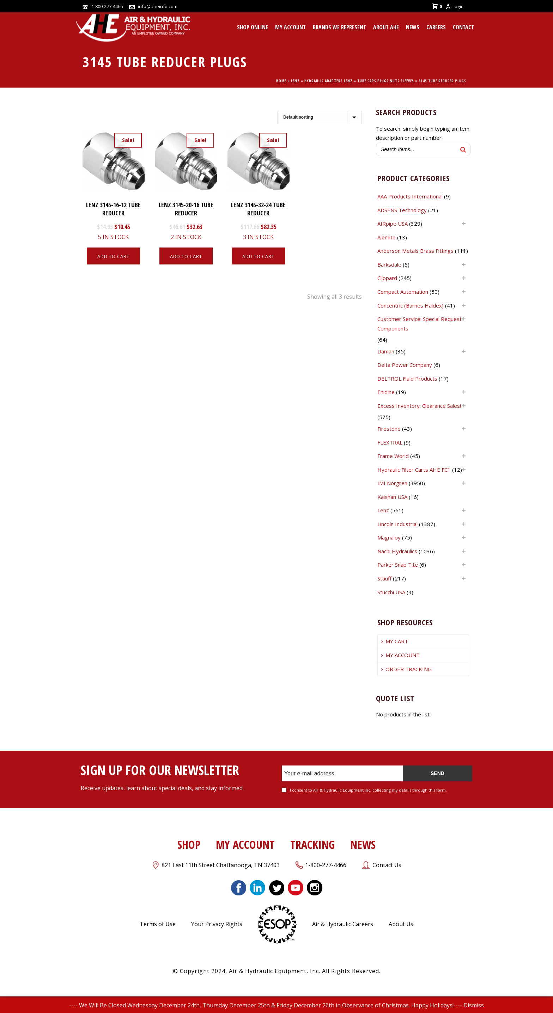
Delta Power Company (404, 364)
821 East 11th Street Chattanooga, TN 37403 (221, 865)
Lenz (295, 80)
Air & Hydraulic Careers (342, 924)
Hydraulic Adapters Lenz (328, 80)
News (412, 27)
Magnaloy (389, 537)
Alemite (386, 237)
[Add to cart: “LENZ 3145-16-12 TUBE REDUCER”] (113, 256)
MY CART (394, 641)
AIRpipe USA (392, 223)
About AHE (386, 27)
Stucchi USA (391, 592)
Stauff (384, 578)
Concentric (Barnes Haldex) (410, 305)
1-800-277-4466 (107, 6)
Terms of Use (158, 924)
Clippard (387, 277)
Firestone (389, 428)
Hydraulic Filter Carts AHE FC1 (414, 469)
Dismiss (473, 1005)
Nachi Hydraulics (397, 551)
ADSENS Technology (402, 210)
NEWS (363, 844)
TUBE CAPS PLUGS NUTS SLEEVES (385, 80)
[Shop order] (319, 117)
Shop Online (252, 27)
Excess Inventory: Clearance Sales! (419, 405)
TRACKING (312, 844)
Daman (385, 351)
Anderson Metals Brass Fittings (415, 250)
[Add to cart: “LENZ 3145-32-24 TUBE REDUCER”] (258, 256)
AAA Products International (410, 196)
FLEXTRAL (389, 442)
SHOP (188, 844)
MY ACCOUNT (290, 27)
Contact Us (386, 865)
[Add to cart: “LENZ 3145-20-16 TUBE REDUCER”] (186, 256)
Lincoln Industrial (397, 524)
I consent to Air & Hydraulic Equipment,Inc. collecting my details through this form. (368, 790)
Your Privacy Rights (216, 924)
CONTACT (463, 27)
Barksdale (389, 264)
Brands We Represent (339, 27)
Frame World (393, 455)
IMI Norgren (392, 483)
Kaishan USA (392, 496)
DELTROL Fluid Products (407, 378)
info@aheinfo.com (157, 6)
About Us (401, 924)
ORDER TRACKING (406, 669)
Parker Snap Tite (397, 564)
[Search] (463, 149)
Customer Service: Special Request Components (419, 323)
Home (281, 80)
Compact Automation (402, 291)
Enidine (386, 391)
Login (454, 7)
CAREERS (436, 27)
